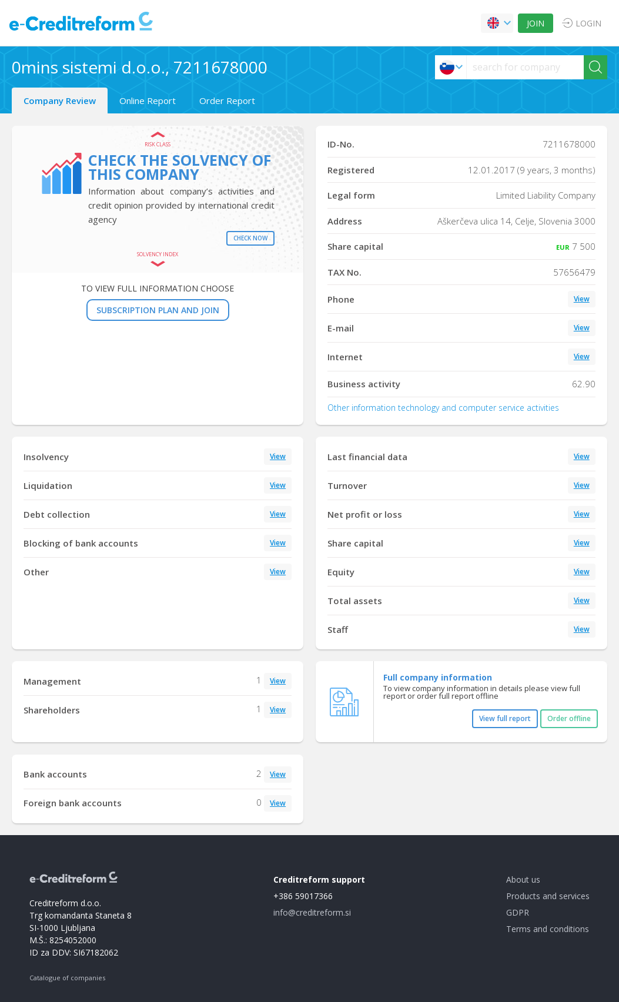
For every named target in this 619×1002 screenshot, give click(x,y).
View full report (505, 718)
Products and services (548, 896)
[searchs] (525, 67)
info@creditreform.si (312, 912)
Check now (250, 238)
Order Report (227, 100)
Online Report (147, 100)
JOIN (535, 23)
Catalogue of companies (67, 977)
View (582, 299)
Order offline (569, 718)
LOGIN (588, 23)
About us (523, 879)
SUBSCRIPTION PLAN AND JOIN (157, 310)
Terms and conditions (547, 928)
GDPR (517, 912)
